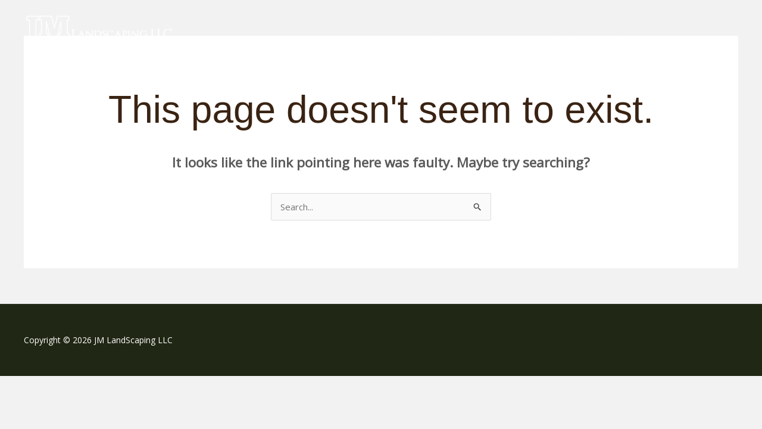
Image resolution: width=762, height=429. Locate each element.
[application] (511, 30)
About (621, 30)
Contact (713, 30)
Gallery (665, 30)
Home (440, 30)
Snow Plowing (563, 30)
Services (494, 30)
